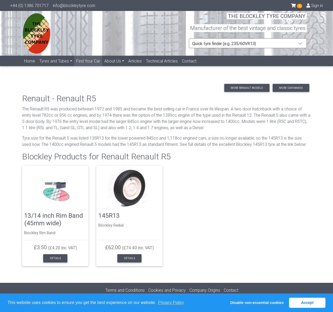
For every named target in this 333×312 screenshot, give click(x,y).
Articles (135, 67)
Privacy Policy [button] (171, 302)
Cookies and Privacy (167, 290)
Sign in (314, 6)
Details (55, 258)
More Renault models (247, 88)
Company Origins (204, 290)
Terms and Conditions (125, 290)
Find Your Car (89, 67)
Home (29, 67)
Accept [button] (307, 303)
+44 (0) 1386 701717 (29, 6)
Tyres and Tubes (54, 67)
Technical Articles (162, 67)
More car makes (291, 88)
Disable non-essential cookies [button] (257, 303)
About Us (112, 67)
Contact (189, 67)
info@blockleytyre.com (74, 6)
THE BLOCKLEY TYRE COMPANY (266, 19)
